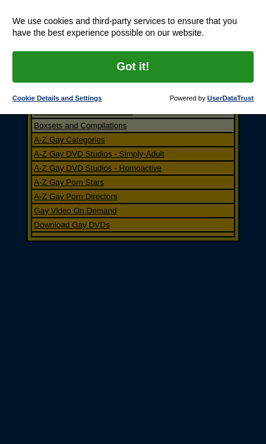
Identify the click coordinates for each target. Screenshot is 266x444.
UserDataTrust (230, 98)
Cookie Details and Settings (57, 98)
